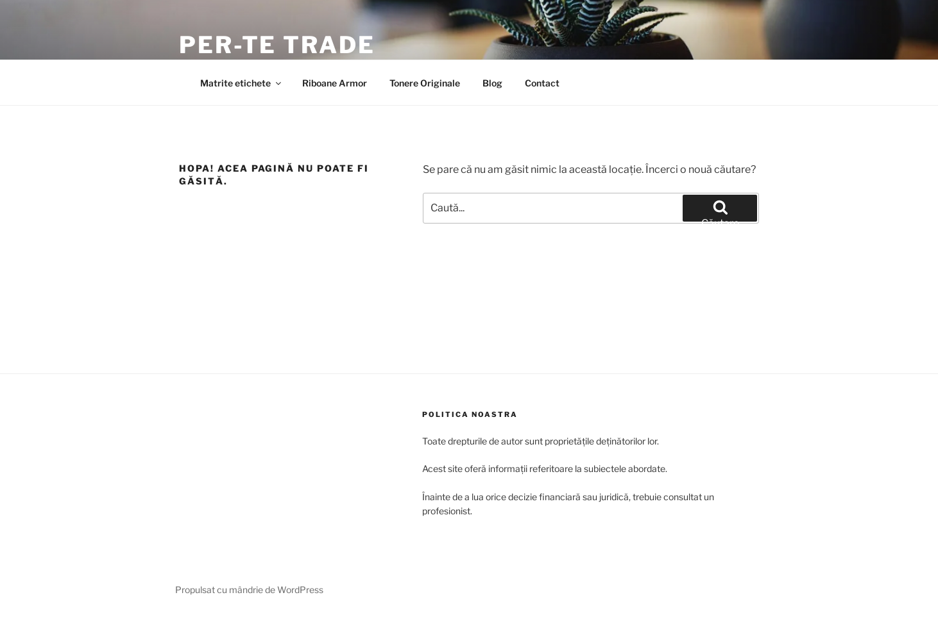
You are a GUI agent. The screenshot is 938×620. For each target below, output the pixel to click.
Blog (492, 83)
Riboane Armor (334, 83)
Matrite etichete (241, 83)
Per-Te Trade (277, 45)
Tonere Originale (424, 83)
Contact (542, 83)
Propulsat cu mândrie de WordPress (249, 589)
